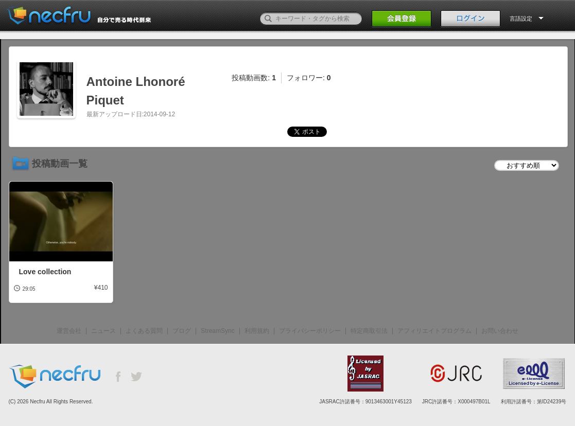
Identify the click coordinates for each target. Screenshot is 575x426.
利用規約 (257, 330)
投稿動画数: (254, 78)
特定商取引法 (369, 330)
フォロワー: (309, 78)
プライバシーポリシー (310, 330)
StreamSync (217, 330)
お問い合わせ (499, 330)
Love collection (45, 272)
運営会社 (69, 330)
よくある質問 (144, 330)
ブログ (181, 330)
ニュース (103, 330)
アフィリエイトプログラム (434, 330)
